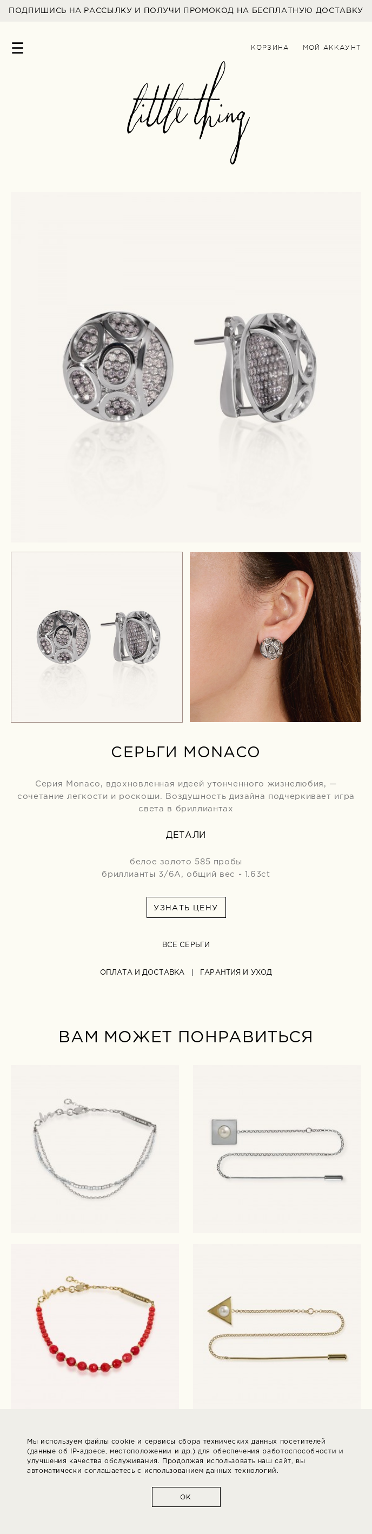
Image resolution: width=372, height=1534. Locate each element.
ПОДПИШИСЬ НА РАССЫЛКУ (186, 11)
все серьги (186, 945)
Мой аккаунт (332, 47)
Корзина (270, 47)
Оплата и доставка (142, 973)
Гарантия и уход (236, 973)
